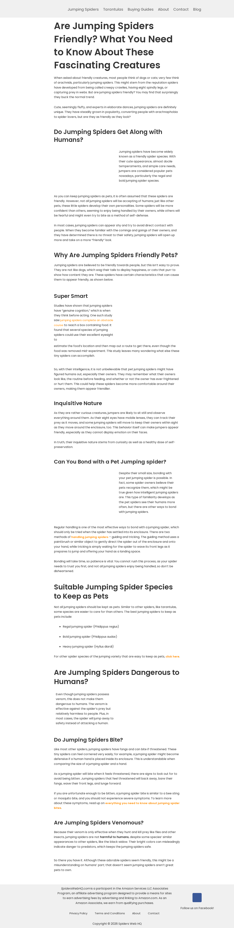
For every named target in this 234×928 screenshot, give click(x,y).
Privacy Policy (78, 913)
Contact (181, 9)
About (163, 9)
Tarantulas (113, 9)
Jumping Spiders (83, 9)
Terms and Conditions (110, 913)
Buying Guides (141, 9)
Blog (197, 9)
